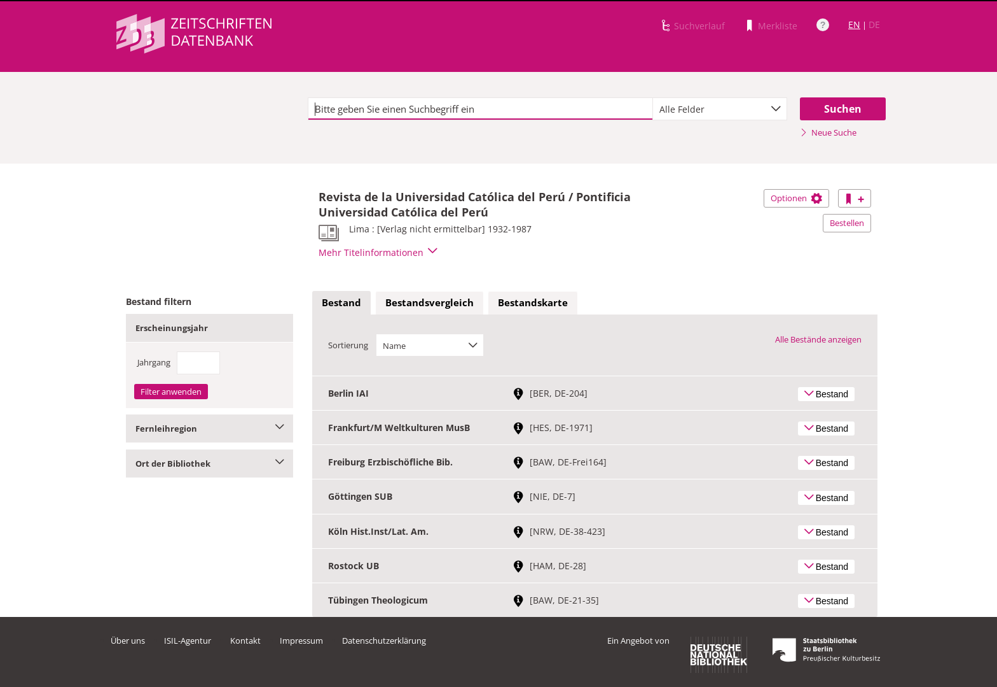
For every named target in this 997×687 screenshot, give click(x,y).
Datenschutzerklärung (384, 640)
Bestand (341, 302)
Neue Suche (828, 132)
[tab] (341, 303)
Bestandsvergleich (429, 302)
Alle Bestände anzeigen (818, 339)
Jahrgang (153, 362)
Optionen (796, 198)
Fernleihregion (209, 428)
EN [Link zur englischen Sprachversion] (854, 24)
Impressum (301, 640)
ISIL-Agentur (187, 640)
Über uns (128, 640)
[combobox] (719, 108)
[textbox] (480, 108)
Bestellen (847, 223)
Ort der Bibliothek (209, 463)
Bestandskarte (533, 302)
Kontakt (245, 640)
